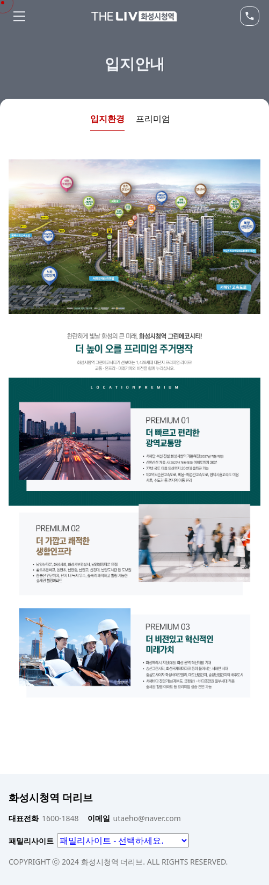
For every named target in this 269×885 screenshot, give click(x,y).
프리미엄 (153, 119)
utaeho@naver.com (134, 818)
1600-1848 (44, 818)
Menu (19, 16)
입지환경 (107, 119)
